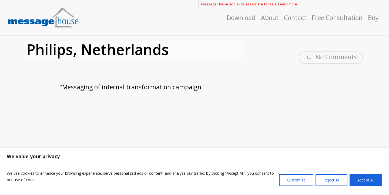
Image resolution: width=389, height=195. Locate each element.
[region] (194, 171)
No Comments (331, 57)
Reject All (331, 180)
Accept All (365, 180)
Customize (296, 180)
